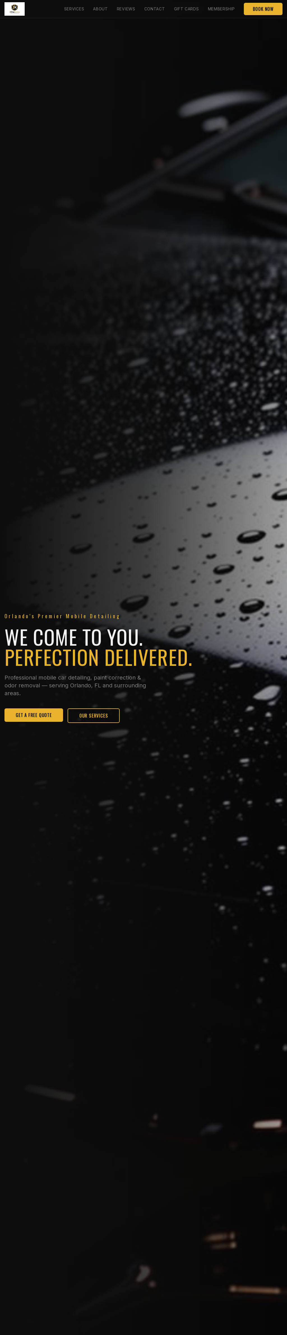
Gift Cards (186, 8)
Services (74, 8)
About (100, 8)
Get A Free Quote (34, 715)
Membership (221, 8)
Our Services (93, 716)
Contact (154, 8)
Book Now (263, 9)
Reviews (126, 8)
